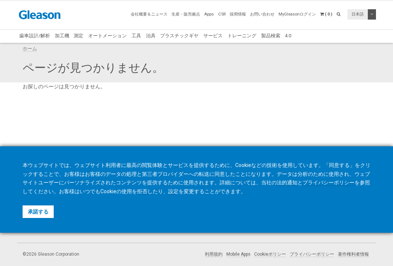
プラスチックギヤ (179, 35)
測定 (78, 35)
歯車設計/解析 (34, 35)
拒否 (142, 191)
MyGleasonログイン (297, 14)
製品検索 (270, 35)
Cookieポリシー (270, 254)
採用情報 (238, 14)
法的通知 (287, 182)
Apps (209, 14)
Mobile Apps (238, 254)
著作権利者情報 (353, 254)
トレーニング (241, 35)
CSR (222, 14)
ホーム (30, 48)
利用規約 (214, 254)
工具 (136, 35)
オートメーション (107, 35)
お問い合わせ (262, 14)
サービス (213, 35)
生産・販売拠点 (185, 14)
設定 (173, 191)
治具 (151, 35)
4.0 (288, 35)
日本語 (358, 14)
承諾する (38, 212)
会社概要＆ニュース (149, 14)
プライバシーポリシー (312, 254)
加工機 (62, 35)
